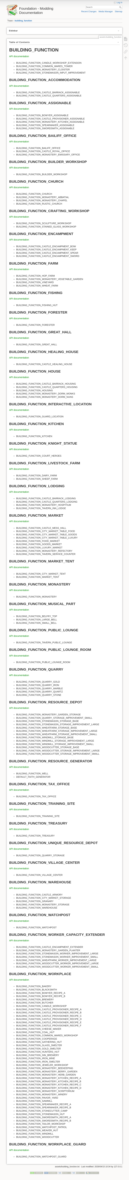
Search (120, 7)
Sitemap (118, 11)
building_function (23, 21)
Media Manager (106, 11)
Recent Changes (88, 11)
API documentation (19, 56)
